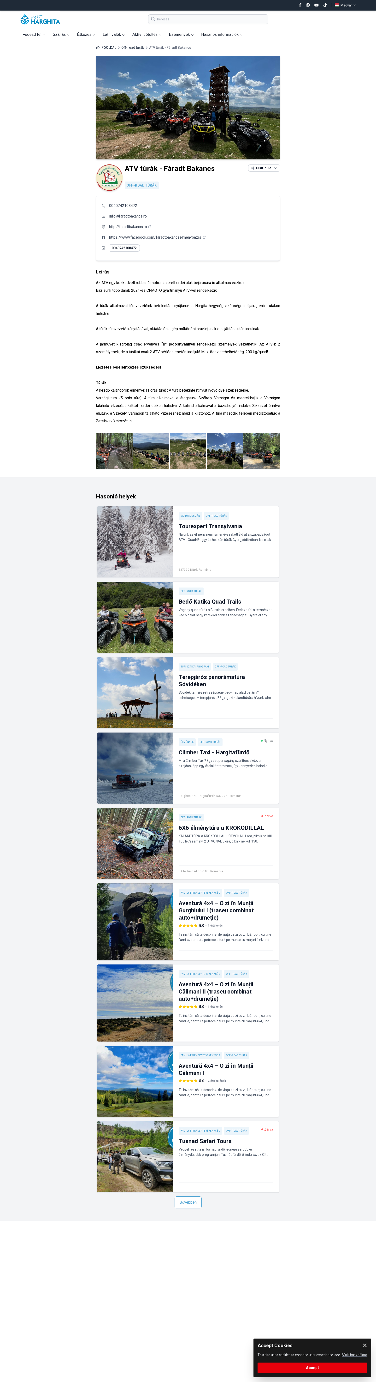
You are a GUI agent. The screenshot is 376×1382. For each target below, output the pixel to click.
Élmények (187, 742)
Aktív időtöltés (146, 34)
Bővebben (188, 1202)
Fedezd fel (34, 34)
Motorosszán (190, 516)
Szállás (61, 34)
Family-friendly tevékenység (200, 892)
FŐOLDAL (109, 47)
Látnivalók (114, 34)
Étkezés (86, 34)
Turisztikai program (195, 666)
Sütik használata (354, 1355)
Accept (312, 1367)
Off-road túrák (132, 47)
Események (181, 34)
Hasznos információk (221, 34)
